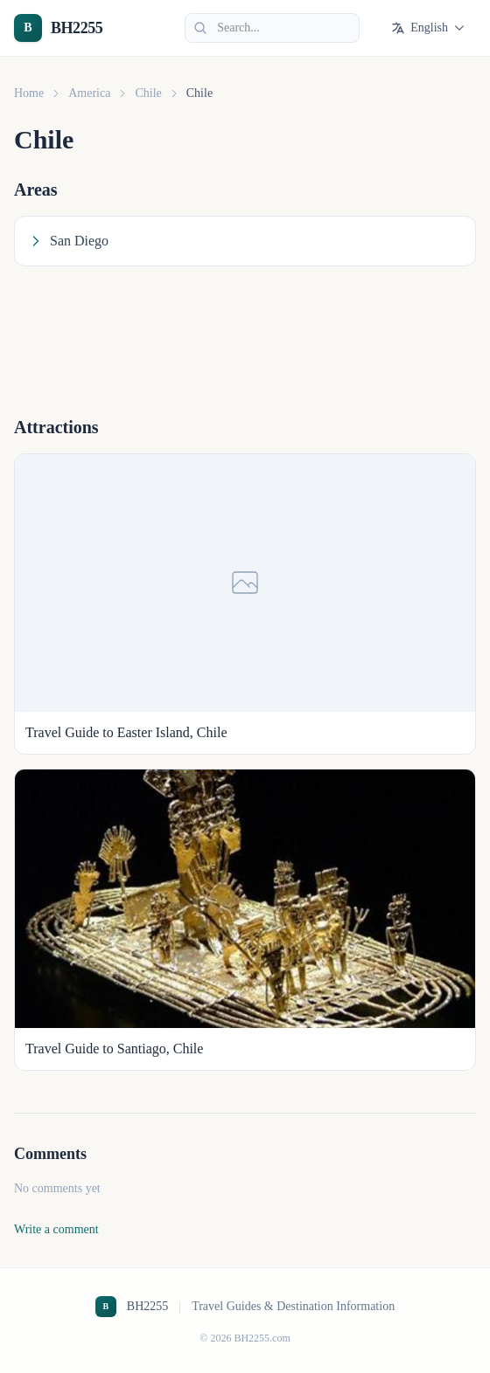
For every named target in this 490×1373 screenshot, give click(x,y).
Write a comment (56, 1229)
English (428, 28)
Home (29, 93)
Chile (148, 93)
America (89, 93)
